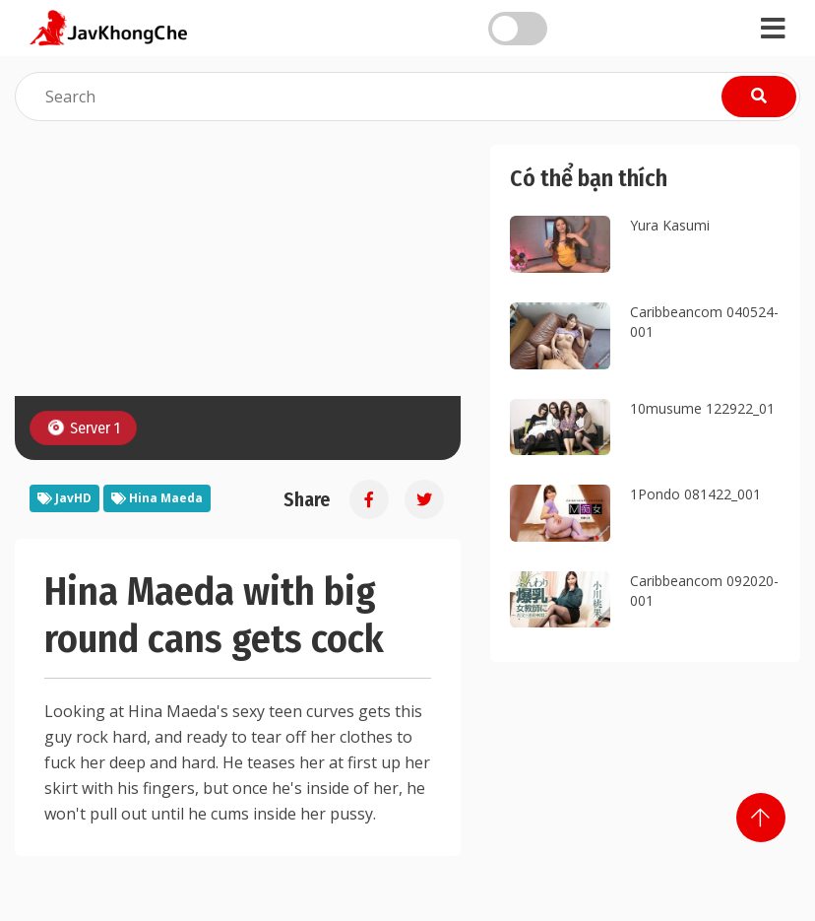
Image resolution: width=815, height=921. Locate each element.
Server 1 (82, 427)
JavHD (64, 498)
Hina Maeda (157, 498)
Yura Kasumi (670, 225)
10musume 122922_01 (702, 408)
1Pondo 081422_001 (695, 494)
